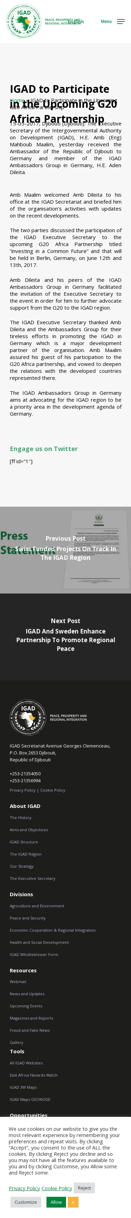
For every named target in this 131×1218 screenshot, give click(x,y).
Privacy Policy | (24, 790)
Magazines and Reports (31, 1018)
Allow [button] (56, 1202)
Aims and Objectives (29, 829)
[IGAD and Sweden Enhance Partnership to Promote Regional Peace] (65, 637)
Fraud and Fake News (30, 1030)
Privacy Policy (24, 1188)
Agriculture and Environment (37, 905)
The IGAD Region (26, 854)
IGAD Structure (24, 841)
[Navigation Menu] (113, 21)
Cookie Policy (52, 790)
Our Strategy (22, 866)
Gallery (16, 1042)
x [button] (73, 1202)
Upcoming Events (26, 1005)
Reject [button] (84, 1188)
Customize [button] (26, 1202)
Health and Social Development (39, 942)
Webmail (18, 981)
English (76, 21)
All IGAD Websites (26, 1062)
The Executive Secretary (33, 878)
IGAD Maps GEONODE (30, 1099)
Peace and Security (28, 918)
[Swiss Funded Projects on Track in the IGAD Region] (65, 550)
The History (20, 817)
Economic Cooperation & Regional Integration (53, 930)
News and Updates (27, 993)
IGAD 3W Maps (23, 1087)
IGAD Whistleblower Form (34, 954)
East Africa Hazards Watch (34, 1075)
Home (17, 100)
